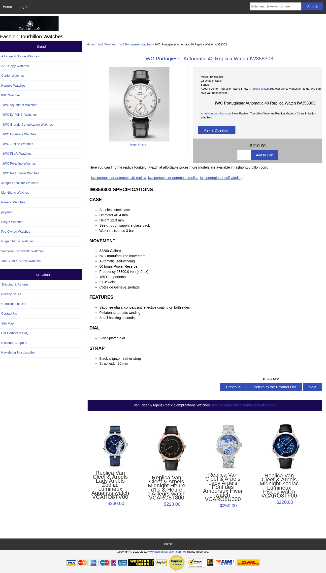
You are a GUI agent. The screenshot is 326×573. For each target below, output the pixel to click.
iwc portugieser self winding (221, 178)
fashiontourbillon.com (217, 113)
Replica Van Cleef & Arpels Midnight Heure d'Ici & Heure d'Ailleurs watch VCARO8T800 (166, 488)
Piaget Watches (12, 222)
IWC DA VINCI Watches (19, 114)
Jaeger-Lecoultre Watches (19, 183)
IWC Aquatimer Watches (19, 105)
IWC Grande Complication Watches (27, 124)
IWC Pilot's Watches (16, 153)
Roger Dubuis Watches (17, 241)
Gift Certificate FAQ (15, 333)
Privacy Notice (11, 294)
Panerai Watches (13, 202)
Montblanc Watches (15, 192)
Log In (23, 7)
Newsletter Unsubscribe (18, 352)
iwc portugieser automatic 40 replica (118, 178)
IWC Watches (106, 44)
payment (7, 212)
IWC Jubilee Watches (17, 144)
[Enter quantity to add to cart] (244, 155)
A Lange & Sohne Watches (20, 56)
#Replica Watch (259, 88)
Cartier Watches (12, 75)
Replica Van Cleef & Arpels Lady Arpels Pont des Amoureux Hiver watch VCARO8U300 (223, 487)
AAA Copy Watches (15, 66)
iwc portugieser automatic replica (173, 178)
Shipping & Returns (15, 284)
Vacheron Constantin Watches (22, 251)
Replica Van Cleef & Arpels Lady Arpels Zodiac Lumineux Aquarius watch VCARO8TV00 (110, 485)
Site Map (7, 323)
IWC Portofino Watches (18, 163)
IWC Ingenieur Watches (18, 134)
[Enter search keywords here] (275, 6)
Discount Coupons (14, 343)
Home (7, 7)
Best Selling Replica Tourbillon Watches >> (243, 405)
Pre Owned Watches (15, 231)
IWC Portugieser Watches (135, 44)
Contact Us (9, 313)
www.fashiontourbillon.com (165, 551)
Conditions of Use (13, 304)
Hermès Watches (13, 85)
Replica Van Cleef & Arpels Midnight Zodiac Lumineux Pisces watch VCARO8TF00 (279, 486)
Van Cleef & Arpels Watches (21, 261)
